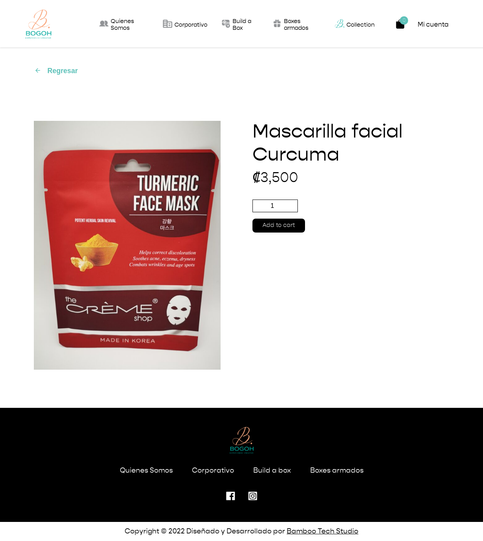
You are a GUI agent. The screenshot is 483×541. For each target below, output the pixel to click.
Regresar (56, 71)
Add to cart (278, 225)
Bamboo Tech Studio (322, 531)
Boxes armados (337, 470)
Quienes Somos (146, 470)
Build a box (272, 470)
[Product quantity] (275, 206)
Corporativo (213, 470)
